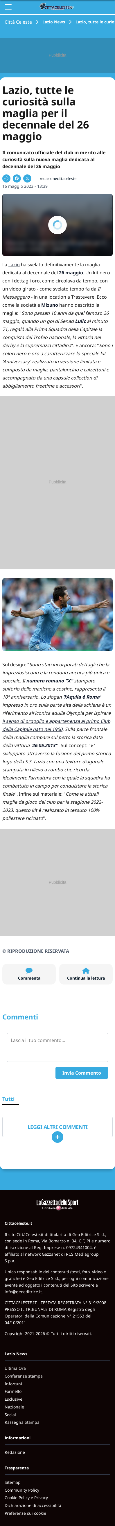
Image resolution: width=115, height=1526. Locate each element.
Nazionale (14, 1407)
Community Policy (22, 1490)
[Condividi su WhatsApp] (6, 178)
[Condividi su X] (27, 178)
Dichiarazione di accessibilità (33, 1505)
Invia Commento (81, 1073)
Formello (13, 1391)
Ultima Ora (15, 1368)
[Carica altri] (57, 1137)
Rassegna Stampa (22, 1422)
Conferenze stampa (24, 1376)
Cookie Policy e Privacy (26, 1497)
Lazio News (53, 22)
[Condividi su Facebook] (17, 178)
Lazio (14, 264)
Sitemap (13, 1482)
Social (10, 1414)
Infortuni (13, 1384)
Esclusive (13, 1399)
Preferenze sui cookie (25, 1513)
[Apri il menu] (8, 6)
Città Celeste (18, 22)
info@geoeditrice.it (23, 1291)
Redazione (15, 1452)
